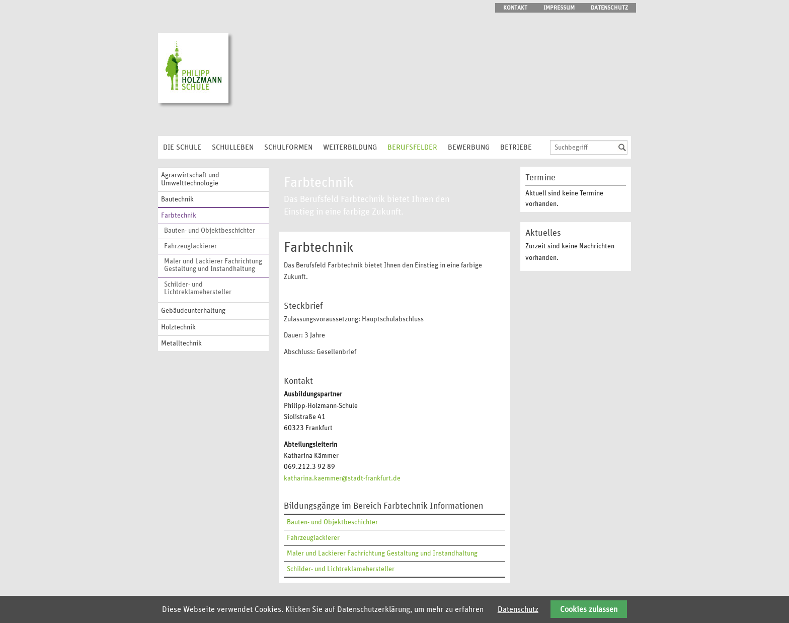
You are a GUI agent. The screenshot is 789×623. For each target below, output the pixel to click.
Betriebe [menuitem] (516, 147)
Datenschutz (518, 609)
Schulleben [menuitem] (233, 147)
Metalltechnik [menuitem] (181, 343)
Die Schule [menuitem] (182, 147)
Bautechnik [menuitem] (177, 199)
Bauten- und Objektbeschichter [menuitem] (209, 230)
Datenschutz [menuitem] (609, 8)
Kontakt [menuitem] (515, 8)
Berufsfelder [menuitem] (412, 147)
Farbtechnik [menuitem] (178, 215)
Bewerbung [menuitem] (469, 147)
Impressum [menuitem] (559, 8)
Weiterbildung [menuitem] (350, 147)
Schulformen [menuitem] (288, 147)
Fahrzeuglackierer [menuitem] (190, 246)
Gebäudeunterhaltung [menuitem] (193, 310)
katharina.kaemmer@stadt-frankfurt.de (342, 478)
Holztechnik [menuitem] (178, 327)
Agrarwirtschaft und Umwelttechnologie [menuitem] (190, 179)
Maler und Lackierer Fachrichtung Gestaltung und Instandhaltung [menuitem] (213, 265)
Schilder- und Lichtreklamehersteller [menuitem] (197, 288)
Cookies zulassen (588, 609)
